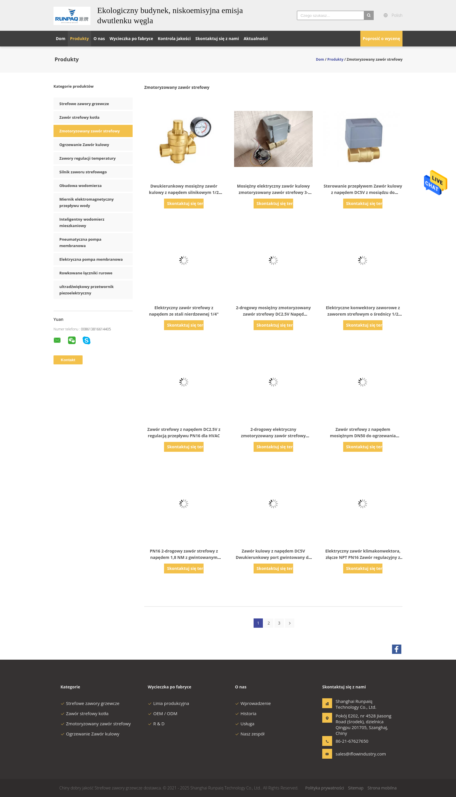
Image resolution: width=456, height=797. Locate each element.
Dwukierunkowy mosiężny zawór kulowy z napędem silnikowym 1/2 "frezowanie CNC (184, 192)
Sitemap (356, 788)
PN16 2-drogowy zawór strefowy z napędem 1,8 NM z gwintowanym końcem (184, 557)
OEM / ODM (162, 713)
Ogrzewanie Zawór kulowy (84, 144)
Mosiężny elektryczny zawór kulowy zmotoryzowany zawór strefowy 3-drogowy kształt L (273, 192)
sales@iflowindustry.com (354, 754)
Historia (245, 713)
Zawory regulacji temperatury (87, 158)
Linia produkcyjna (168, 703)
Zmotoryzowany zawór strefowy (89, 131)
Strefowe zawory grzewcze (84, 103)
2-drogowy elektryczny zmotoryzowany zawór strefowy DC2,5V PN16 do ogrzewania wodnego (273, 436)
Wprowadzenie (253, 703)
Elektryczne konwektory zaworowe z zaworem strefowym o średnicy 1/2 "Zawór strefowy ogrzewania (363, 314)
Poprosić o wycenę (381, 38)
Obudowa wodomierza (80, 185)
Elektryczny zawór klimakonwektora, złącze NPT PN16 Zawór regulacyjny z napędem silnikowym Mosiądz (362, 557)
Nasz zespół (249, 734)
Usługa (244, 723)
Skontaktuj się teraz (185, 203)
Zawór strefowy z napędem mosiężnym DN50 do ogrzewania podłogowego (363, 436)
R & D (156, 723)
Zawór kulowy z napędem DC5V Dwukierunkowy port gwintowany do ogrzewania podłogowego (273, 557)
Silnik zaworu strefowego (83, 171)
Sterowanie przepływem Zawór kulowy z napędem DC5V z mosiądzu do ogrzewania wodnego (363, 192)
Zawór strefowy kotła (79, 117)
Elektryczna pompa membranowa (91, 259)
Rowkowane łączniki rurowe (85, 273)
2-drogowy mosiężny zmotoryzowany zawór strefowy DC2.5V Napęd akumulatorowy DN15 (273, 314)
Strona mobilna (382, 788)
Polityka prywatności (324, 788)
